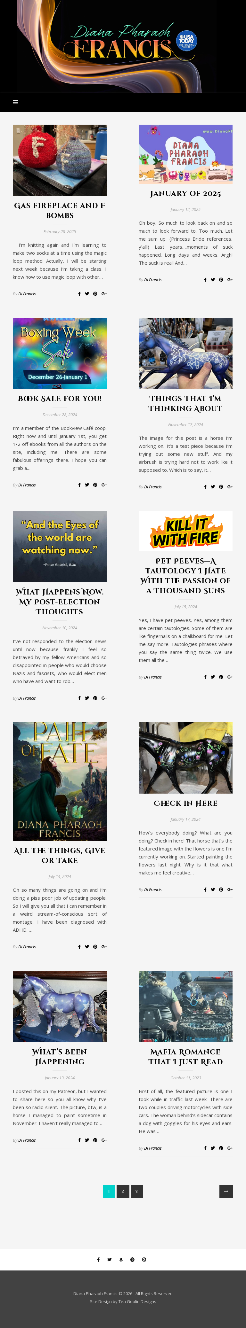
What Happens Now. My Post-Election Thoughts (60, 602)
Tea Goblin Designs (137, 1301)
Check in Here (186, 803)
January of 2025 (185, 193)
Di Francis (27, 294)
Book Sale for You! (60, 399)
